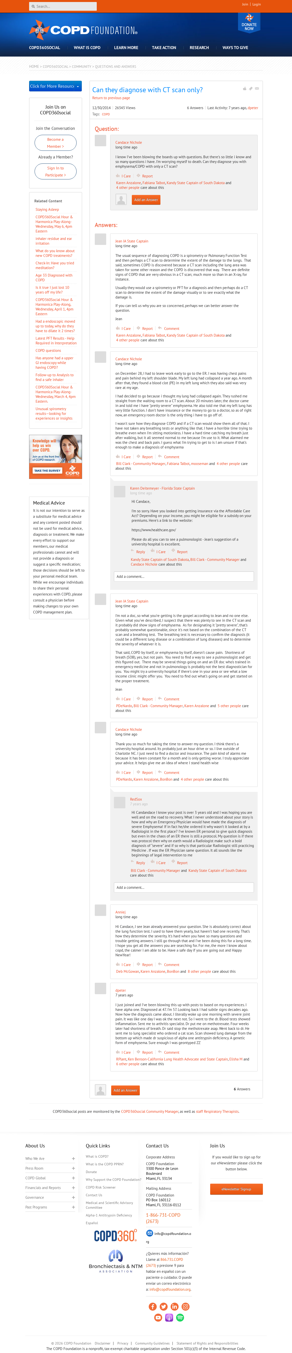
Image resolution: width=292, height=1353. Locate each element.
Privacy (122, 1343)
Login (256, 4)
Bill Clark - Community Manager (140, 463)
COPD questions (48, 350)
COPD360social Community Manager (149, 1111)
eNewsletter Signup (236, 1189)
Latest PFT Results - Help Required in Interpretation (56, 340)
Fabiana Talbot (154, 182)
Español (92, 1223)
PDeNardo (124, 705)
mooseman (199, 463)
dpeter (253, 107)
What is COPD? (97, 1156)
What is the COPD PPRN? (105, 1164)
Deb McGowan (127, 971)
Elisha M (236, 1059)
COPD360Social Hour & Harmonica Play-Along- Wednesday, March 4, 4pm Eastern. (56, 394)
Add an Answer (146, 199)
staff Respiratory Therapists (217, 1111)
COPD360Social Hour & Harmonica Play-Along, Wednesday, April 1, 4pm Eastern (54, 306)
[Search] (63, 6)
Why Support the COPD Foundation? (113, 1179)
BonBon (166, 779)
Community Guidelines (152, 1343)
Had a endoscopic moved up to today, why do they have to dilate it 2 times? (55, 326)
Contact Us (94, 1195)
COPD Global (35, 1178)
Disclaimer (102, 1343)
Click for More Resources (52, 86)
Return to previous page (111, 97)
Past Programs (36, 1207)
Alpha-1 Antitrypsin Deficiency (109, 1215)
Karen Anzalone (128, 182)
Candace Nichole (128, 142)
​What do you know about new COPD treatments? (55, 253)
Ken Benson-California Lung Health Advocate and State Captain (178, 1059)
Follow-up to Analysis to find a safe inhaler (55, 377)
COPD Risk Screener (101, 1187)
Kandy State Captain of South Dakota (196, 182)
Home (34, 66)
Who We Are (35, 1158)
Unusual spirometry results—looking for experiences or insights (54, 413)
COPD (106, 114)
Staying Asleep (47, 209)
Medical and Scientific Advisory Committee (109, 1205)
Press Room (34, 1168)
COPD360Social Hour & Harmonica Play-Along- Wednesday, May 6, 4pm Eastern (54, 224)
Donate (249, 23)
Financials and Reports (43, 1187)
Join (245, 4)
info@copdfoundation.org (170, 1289)
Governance (34, 1197)
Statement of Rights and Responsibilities (207, 1343)
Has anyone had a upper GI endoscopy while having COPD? (54, 363)
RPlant (121, 1059)
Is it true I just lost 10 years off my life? (52, 290)
